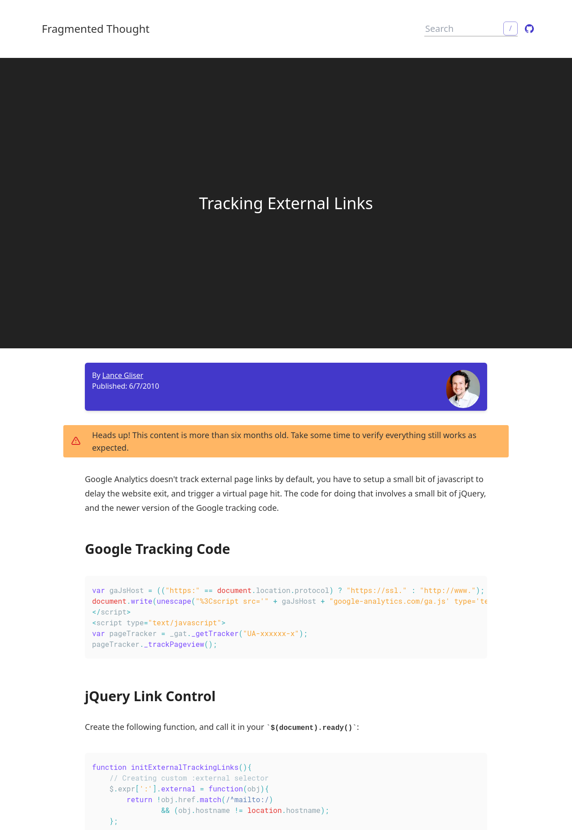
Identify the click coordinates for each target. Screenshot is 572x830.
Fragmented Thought (96, 28)
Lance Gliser (122, 375)
